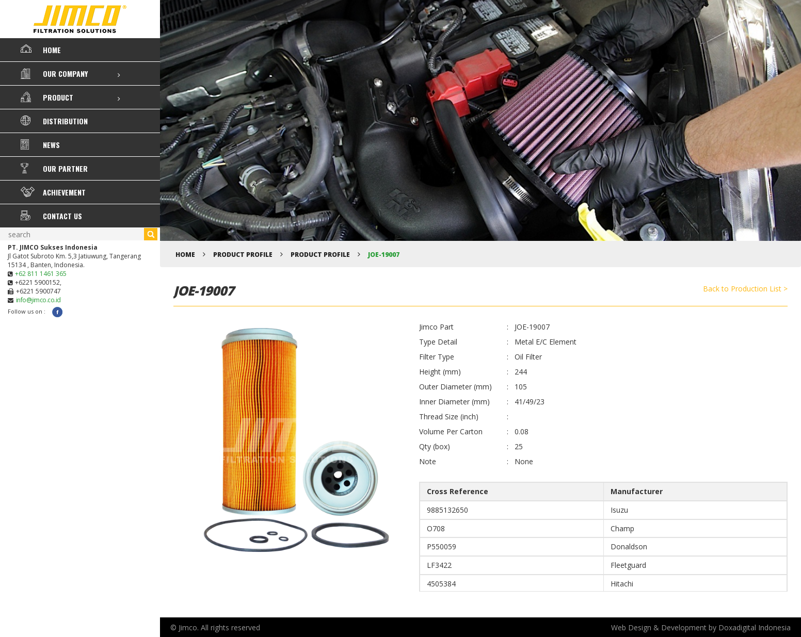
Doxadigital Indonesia (754, 627)
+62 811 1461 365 (41, 273)
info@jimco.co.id (38, 300)
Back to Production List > (745, 288)
